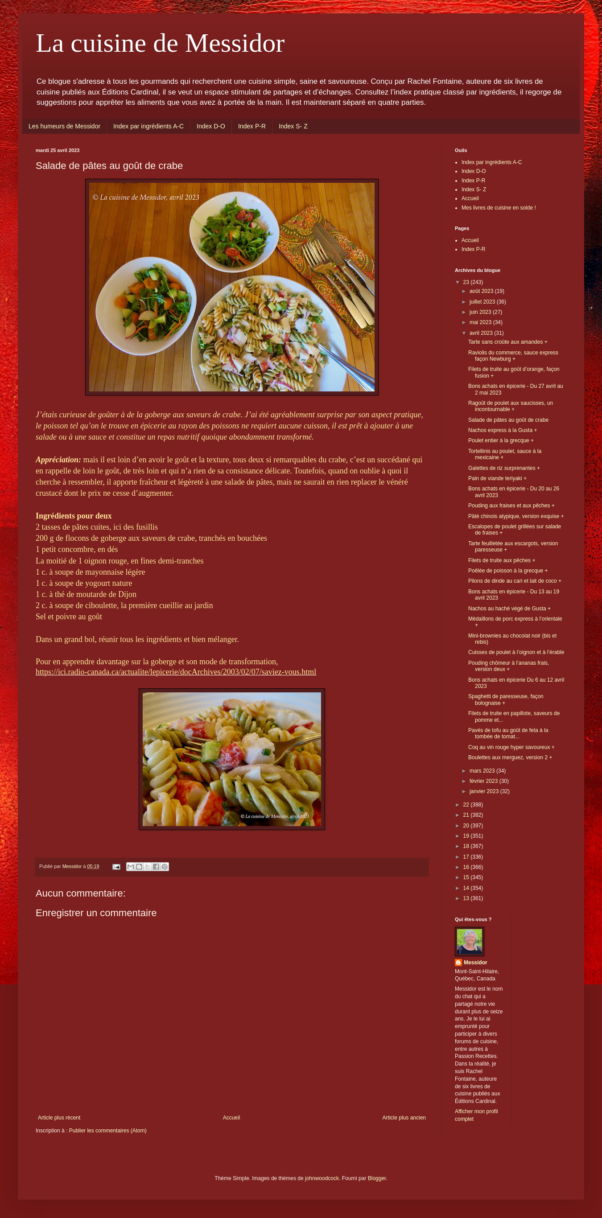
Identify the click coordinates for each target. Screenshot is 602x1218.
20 (467, 826)
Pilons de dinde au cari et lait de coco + (514, 581)
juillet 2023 (483, 302)
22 (467, 805)
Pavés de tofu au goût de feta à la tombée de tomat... (508, 733)
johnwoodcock (322, 1178)
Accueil (231, 1118)
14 (467, 888)
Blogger (377, 1178)
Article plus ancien (404, 1118)
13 (467, 898)
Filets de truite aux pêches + (501, 560)
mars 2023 (483, 771)
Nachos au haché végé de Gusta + (509, 608)
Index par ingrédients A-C (148, 126)
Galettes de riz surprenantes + (504, 468)
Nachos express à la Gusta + (502, 430)
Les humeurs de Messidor (64, 126)
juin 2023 (481, 312)
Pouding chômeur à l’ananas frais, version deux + (508, 666)
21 (467, 815)
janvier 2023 (485, 791)
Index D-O (211, 126)
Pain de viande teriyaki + (497, 478)
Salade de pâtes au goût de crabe (508, 420)
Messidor (475, 962)
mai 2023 (481, 322)
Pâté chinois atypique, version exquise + (516, 516)
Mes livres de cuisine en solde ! (499, 208)
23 (467, 282)
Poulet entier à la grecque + (501, 440)
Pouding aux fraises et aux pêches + (511, 505)
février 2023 (484, 781)
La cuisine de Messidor (160, 43)
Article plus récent (59, 1118)
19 (467, 836)
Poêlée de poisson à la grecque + (508, 571)
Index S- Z (293, 126)
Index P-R (252, 126)
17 (467, 857)
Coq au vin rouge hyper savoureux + (511, 747)
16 (467, 867)
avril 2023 (482, 333)
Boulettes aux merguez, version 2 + (510, 757)
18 (467, 846)
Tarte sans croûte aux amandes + (508, 342)
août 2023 (482, 291)
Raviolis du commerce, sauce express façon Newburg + (513, 356)
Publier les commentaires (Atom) (108, 1130)
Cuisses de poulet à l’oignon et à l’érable (516, 652)
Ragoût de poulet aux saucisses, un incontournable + (510, 406)
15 (467, 877)
